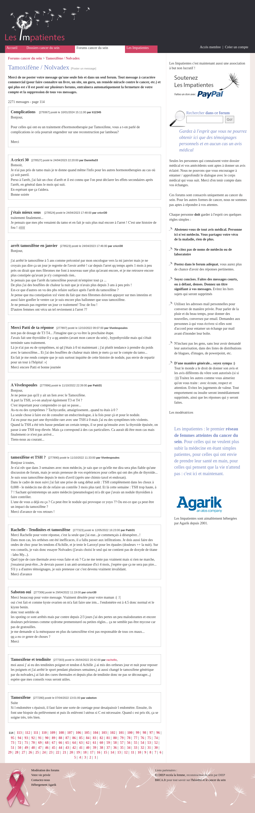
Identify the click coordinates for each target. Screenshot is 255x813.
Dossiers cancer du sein (43, 48)
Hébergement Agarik (43, 785)
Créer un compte (236, 47)
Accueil (12, 48)
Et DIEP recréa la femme (170, 775)
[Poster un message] (83, 68)
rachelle (111, 659)
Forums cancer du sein (92, 48)
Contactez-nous (40, 780)
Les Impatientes (137, 48)
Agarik (184, 523)
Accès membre (210, 47)
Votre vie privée (40, 775)
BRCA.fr (160, 780)
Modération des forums (45, 770)
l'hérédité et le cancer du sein (208, 780)
